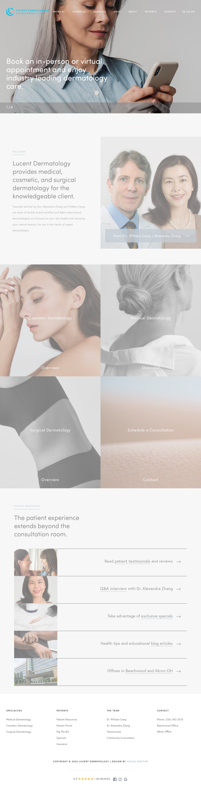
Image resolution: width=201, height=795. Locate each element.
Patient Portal (64, 725)
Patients (151, 11)
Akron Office (164, 731)
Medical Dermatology (18, 719)
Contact (170, 11)
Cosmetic (79, 11)
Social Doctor (137, 761)
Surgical (99, 11)
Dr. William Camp (117, 719)
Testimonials (114, 731)
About (132, 11)
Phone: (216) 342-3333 (170, 719)
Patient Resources (67, 719)
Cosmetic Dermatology (19, 725)
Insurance (62, 744)
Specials (61, 737)
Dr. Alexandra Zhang (118, 725)
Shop (117, 11)
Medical (59, 11)
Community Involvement (120, 737)
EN (193, 11)
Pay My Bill (63, 731)
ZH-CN (186, 11)
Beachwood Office (167, 725)
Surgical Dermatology (18, 731)
